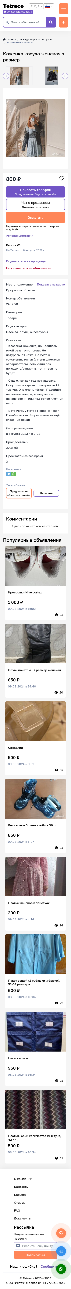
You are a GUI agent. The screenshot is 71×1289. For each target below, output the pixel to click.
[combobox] (36, 6)
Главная (9, 39)
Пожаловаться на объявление (28, 268)
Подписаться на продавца (26, 261)
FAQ (17, 1210)
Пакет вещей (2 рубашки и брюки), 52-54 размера (34, 982)
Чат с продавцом (35, 205)
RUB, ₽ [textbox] (35, 6)
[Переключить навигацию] (63, 8)
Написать (46, 493)
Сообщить (49, 1266)
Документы (22, 1218)
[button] (6, 76)
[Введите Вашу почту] (39, 1245)
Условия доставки (19, 235)
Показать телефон (35, 192)
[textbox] (49, 6)
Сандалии (15, 747)
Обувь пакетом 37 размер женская (34, 670)
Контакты (21, 1187)
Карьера (20, 1194)
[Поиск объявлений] (28, 22)
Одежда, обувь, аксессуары (36, 39)
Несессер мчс (18, 1058)
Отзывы (20, 1202)
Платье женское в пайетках (29, 903)
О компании (23, 1179)
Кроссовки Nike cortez (25, 592)
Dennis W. (13, 245)
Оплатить (35, 217)
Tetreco (13, 6)
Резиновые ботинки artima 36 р (31, 825)
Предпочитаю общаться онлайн (18, 493)
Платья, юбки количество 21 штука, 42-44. (34, 1137)
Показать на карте (51, 284)
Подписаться (35, 1255)
